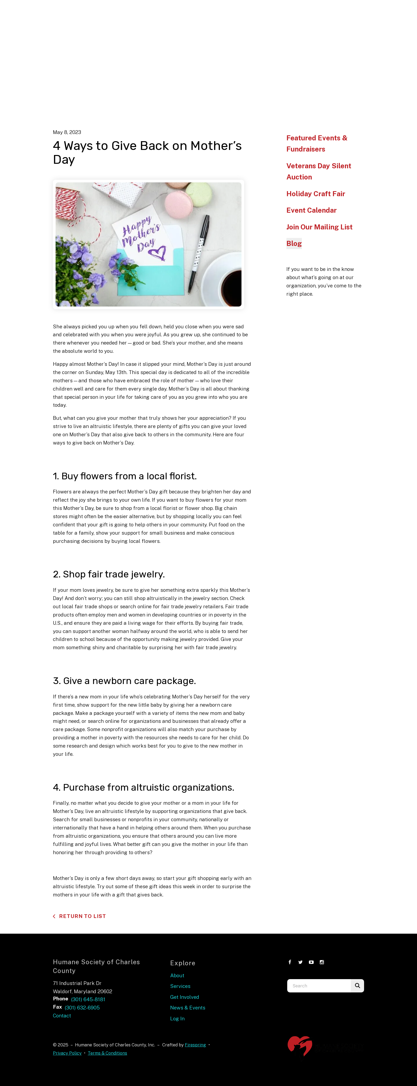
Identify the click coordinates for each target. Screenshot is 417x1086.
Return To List (82, 916)
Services (180, 986)
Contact (62, 1015)
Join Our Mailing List (319, 227)
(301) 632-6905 (82, 1007)
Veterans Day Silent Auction (318, 171)
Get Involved (184, 997)
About (177, 975)
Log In (177, 1018)
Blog (294, 243)
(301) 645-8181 (88, 999)
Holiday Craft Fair (315, 194)
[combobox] (319, 985)
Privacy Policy (67, 1053)
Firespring (195, 1044)
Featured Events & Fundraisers (317, 143)
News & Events (187, 1007)
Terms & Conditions (107, 1053)
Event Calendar (311, 210)
